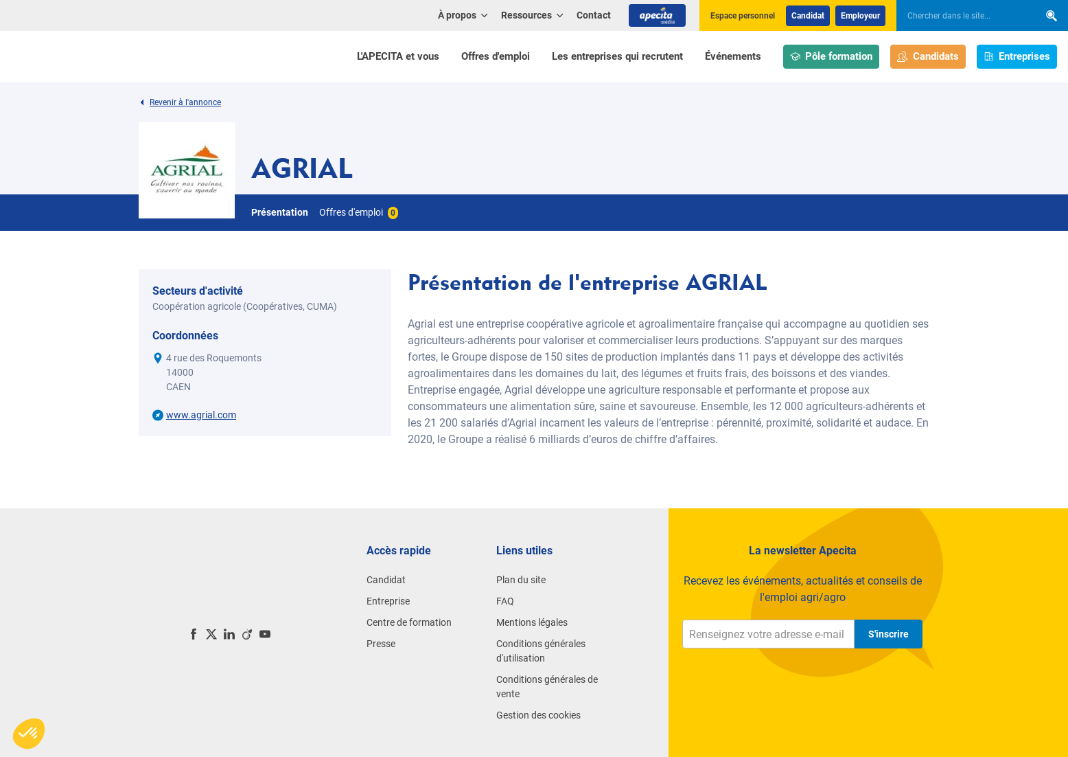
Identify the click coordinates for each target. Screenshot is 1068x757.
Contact (594, 15)
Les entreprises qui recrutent (617, 56)
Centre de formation (409, 622)
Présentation (279, 212)
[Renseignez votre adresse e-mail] (768, 634)
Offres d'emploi (495, 56)
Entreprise (388, 601)
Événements (733, 56)
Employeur (860, 16)
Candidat (807, 16)
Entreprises (1017, 57)
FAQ (505, 601)
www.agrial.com (201, 414)
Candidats (928, 57)
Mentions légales (532, 622)
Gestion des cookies (538, 715)
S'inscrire (888, 634)
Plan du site (521, 579)
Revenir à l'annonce (180, 102)
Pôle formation (831, 57)
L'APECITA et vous (398, 56)
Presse (381, 643)
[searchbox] (960, 16)
